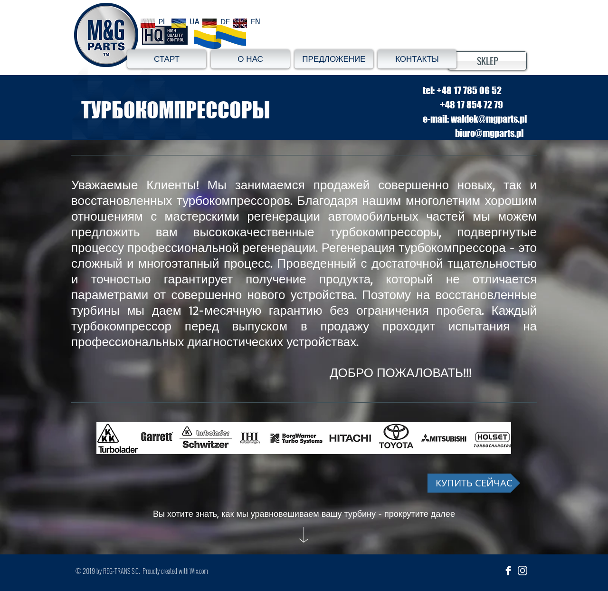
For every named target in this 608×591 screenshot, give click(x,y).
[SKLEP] (487, 60)
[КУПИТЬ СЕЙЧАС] (474, 483)
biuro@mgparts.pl (489, 133)
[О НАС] (250, 58)
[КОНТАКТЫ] (417, 58)
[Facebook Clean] (508, 570)
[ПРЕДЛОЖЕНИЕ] (333, 58)
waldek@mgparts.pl (489, 119)
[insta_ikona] (522, 570)
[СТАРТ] (166, 58)
